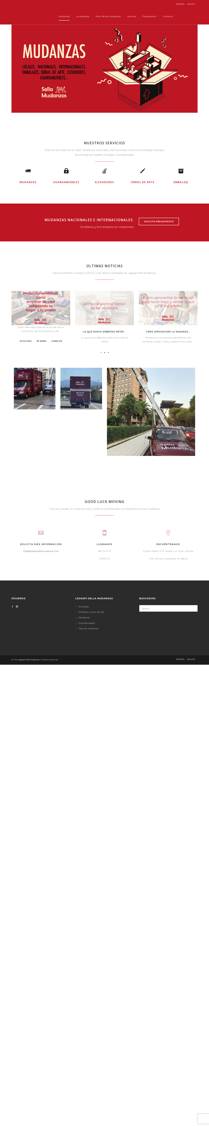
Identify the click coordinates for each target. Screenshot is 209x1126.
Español (180, 4)
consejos (56, 531)
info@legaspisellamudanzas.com (41, 741)
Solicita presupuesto (159, 411)
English (191, 4)
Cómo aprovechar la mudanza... (168, 521)
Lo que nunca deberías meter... (104, 521)
